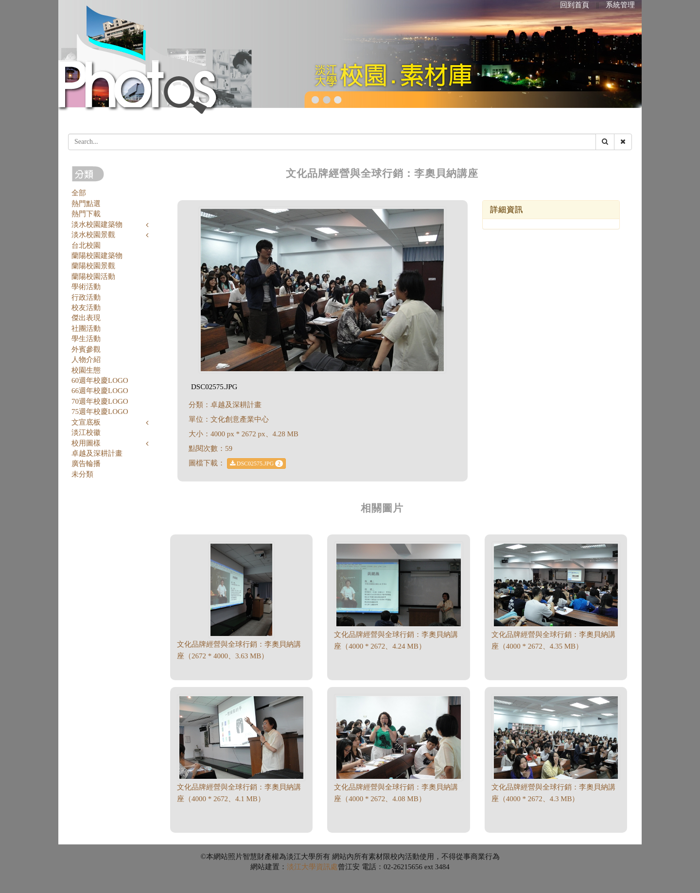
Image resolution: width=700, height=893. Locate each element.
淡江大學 (301, 867)
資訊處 (327, 867)
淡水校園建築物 (96, 224)
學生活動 (86, 339)
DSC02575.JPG (256, 463)
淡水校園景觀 (93, 235)
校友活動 (86, 307)
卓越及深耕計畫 (96, 453)
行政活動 (86, 297)
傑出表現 (86, 318)
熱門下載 (86, 214)
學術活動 (86, 287)
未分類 (82, 474)
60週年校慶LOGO (99, 380)
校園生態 (86, 370)
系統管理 (620, 5)
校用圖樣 (86, 443)
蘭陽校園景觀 (93, 266)
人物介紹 (86, 359)
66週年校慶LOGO (99, 391)
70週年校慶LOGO (99, 401)
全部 (78, 193)
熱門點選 (86, 203)
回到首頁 (574, 5)
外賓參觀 (86, 349)
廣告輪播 (86, 463)
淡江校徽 (86, 432)
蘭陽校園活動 (93, 276)
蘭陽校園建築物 (96, 255)
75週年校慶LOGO (99, 411)
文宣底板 (86, 422)
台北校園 (86, 245)
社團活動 (86, 328)
